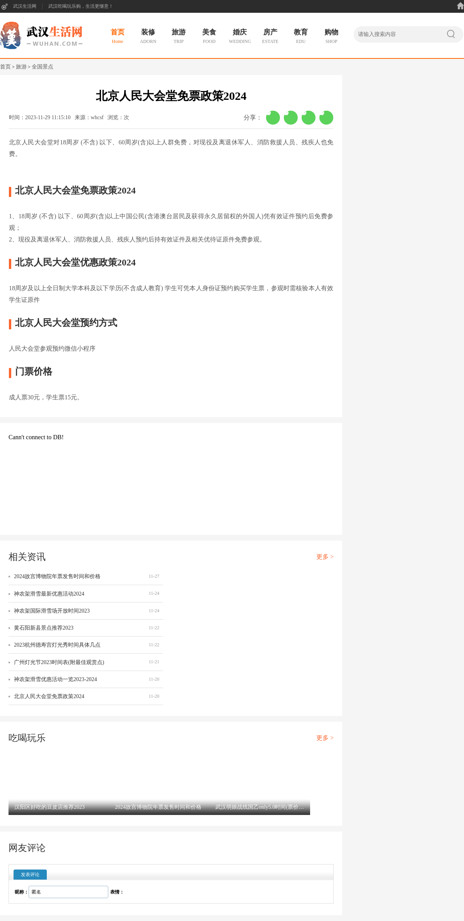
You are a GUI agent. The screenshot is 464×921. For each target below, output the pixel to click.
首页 (5, 67)
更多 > (325, 556)
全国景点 (42, 67)
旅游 (21, 67)
